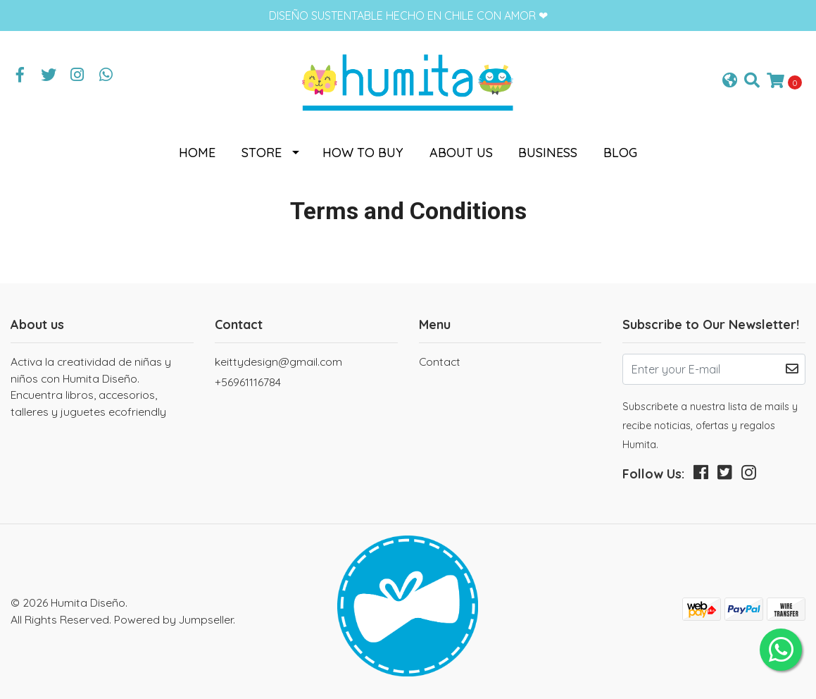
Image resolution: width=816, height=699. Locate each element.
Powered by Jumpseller (173, 619)
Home (197, 152)
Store (261, 152)
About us (461, 152)
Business (547, 152)
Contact (439, 361)
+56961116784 (248, 382)
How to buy (362, 152)
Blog (620, 152)
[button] (729, 81)
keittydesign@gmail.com (278, 361)
